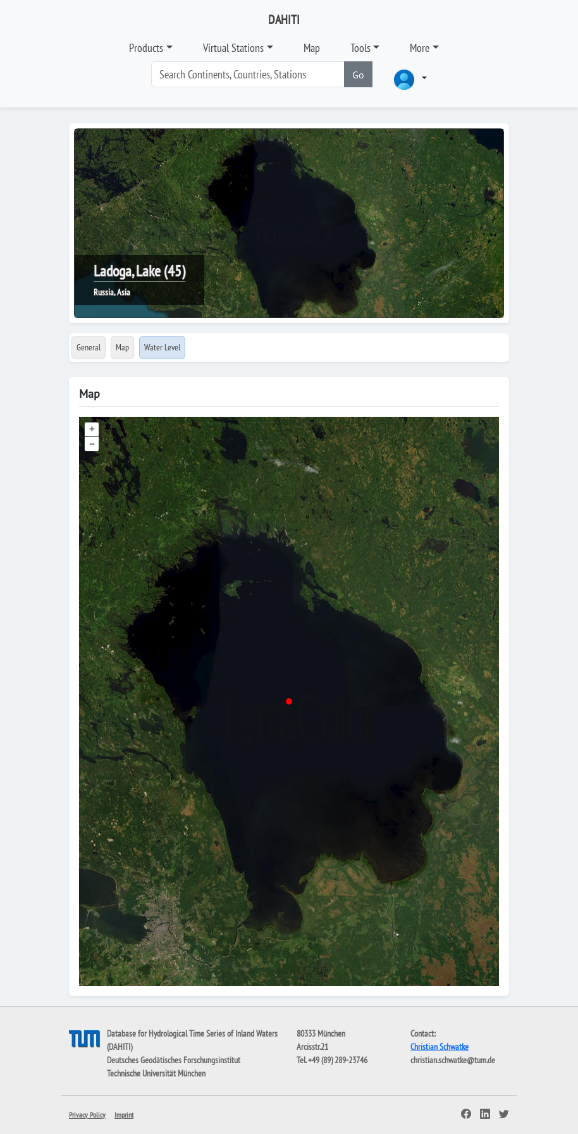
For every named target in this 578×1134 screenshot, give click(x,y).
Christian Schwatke (439, 1046)
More (419, 47)
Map (312, 47)
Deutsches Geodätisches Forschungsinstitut (173, 1060)
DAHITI (284, 19)
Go (358, 74)
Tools (360, 47)
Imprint (123, 1114)
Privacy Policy (87, 1114)
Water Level (162, 347)
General (89, 347)
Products (146, 47)
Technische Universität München (156, 1073)
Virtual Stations (233, 47)
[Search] (248, 74)
